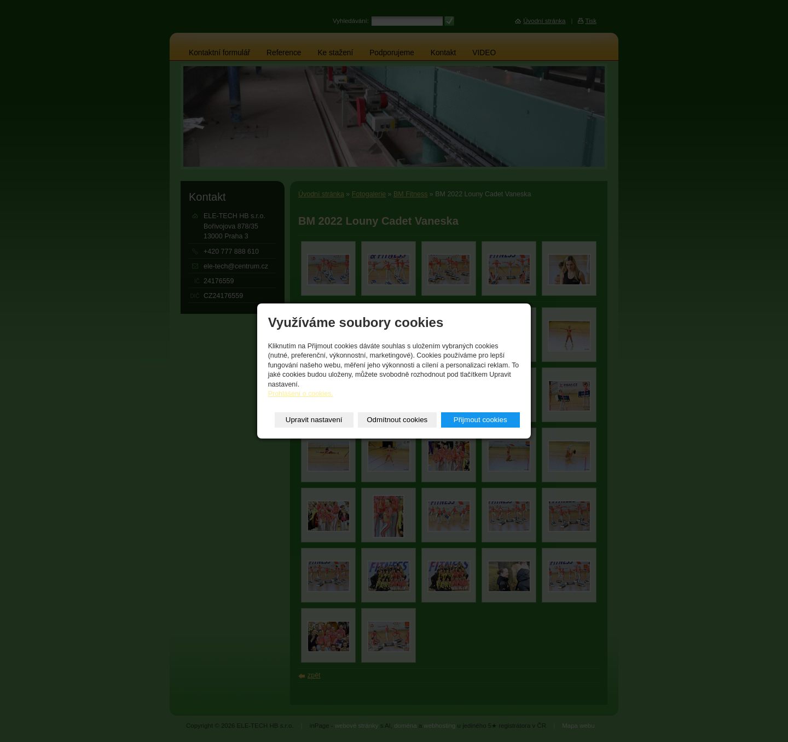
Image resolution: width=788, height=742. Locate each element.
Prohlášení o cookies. (300, 394)
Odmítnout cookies (397, 420)
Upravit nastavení (314, 420)
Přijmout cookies (480, 420)
